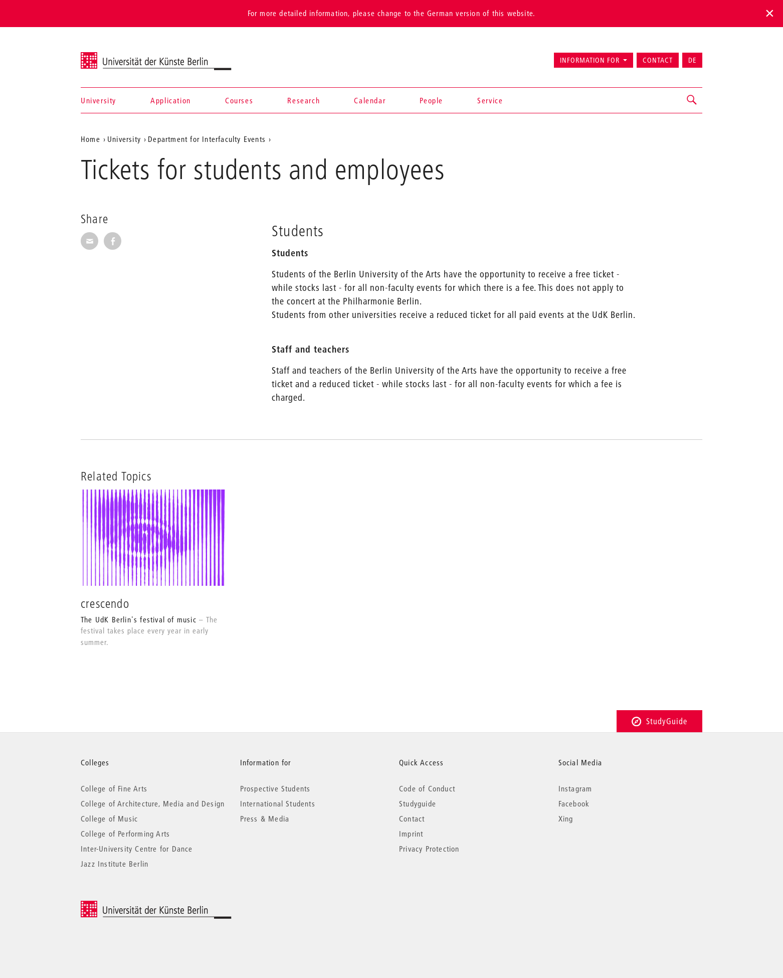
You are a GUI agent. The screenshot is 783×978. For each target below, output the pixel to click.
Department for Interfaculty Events (207, 139)
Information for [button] (590, 60)
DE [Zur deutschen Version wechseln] (692, 60)
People (431, 100)
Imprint (411, 834)
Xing (565, 818)
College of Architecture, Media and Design (153, 803)
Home (90, 139)
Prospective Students (275, 788)
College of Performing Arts (125, 834)
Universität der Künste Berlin (120, 55)
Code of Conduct (427, 788)
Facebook (574, 803)
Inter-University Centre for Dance (137, 849)
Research (303, 100)
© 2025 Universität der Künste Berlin (133, 906)
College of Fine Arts (114, 788)
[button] (692, 100)
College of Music (109, 818)
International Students (277, 803)
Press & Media (265, 818)
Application (170, 100)
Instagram (575, 788)
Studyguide (417, 803)
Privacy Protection (429, 849)
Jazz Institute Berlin (114, 864)
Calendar (369, 100)
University (98, 100)
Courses (239, 100)
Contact (658, 60)
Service (490, 100)
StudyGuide (659, 721)
